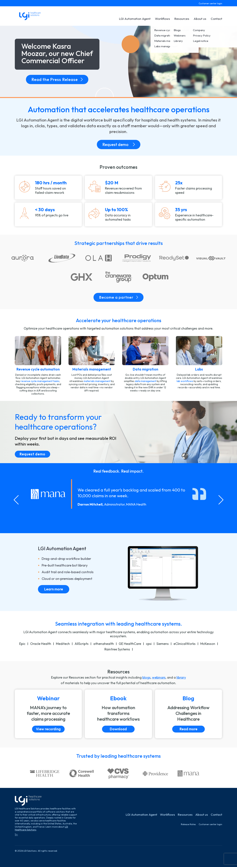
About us (200, 18)
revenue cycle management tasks (40, 381)
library (181, 677)
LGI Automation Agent (135, 18)
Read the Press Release (57, 79)
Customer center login (210, 3)
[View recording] (48, 714)
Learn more (53, 589)
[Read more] (188, 714)
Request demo (118, 144)
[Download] (118, 714)
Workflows (162, 18)
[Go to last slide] (16, 499)
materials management (97, 381)
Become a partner (118, 297)
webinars (159, 677)
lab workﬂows (185, 381)
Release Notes (188, 824)
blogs (146, 677)
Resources (181, 18)
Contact (216, 18)
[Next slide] (220, 499)
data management (145, 381)
